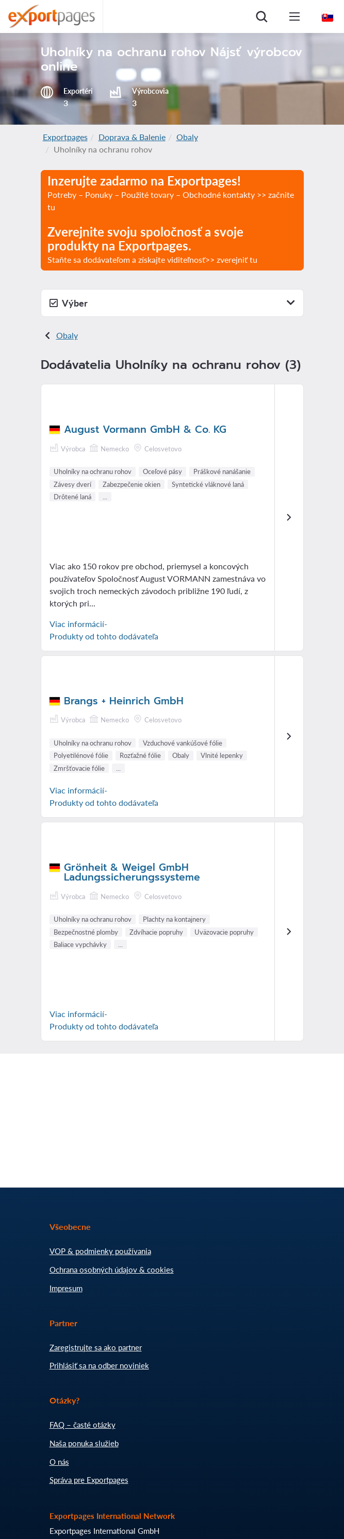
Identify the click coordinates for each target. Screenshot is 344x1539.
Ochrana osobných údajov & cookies (112, 1269)
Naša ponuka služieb (84, 1443)
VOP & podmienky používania (100, 1251)
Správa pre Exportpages (89, 1479)
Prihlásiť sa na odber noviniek (99, 1365)
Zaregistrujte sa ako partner (96, 1347)
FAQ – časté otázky (83, 1424)
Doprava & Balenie (132, 137)
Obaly (187, 137)
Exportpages (65, 137)
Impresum (66, 1288)
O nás (59, 1461)
